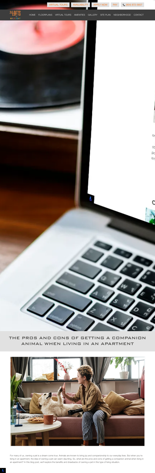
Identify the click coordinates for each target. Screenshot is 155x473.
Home (32, 15)
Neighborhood (122, 15)
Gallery (92, 15)
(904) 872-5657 (132, 5)
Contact (139, 15)
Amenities (79, 15)
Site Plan (105, 15)
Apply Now (100, 5)
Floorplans (45, 15)
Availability (80, 5)
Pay (115, 5)
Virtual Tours (58, 5)
